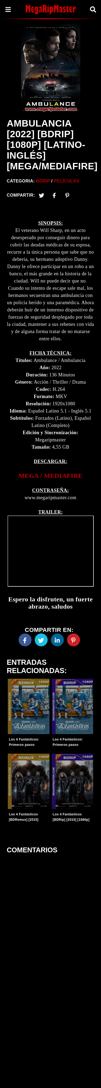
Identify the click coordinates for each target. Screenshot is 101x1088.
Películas (66, 181)
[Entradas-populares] (29, 706)
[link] (50, 475)
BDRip (43, 181)
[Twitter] (41, 195)
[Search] (93, 9)
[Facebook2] (54, 195)
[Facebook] (25, 639)
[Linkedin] (57, 639)
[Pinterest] (67, 195)
